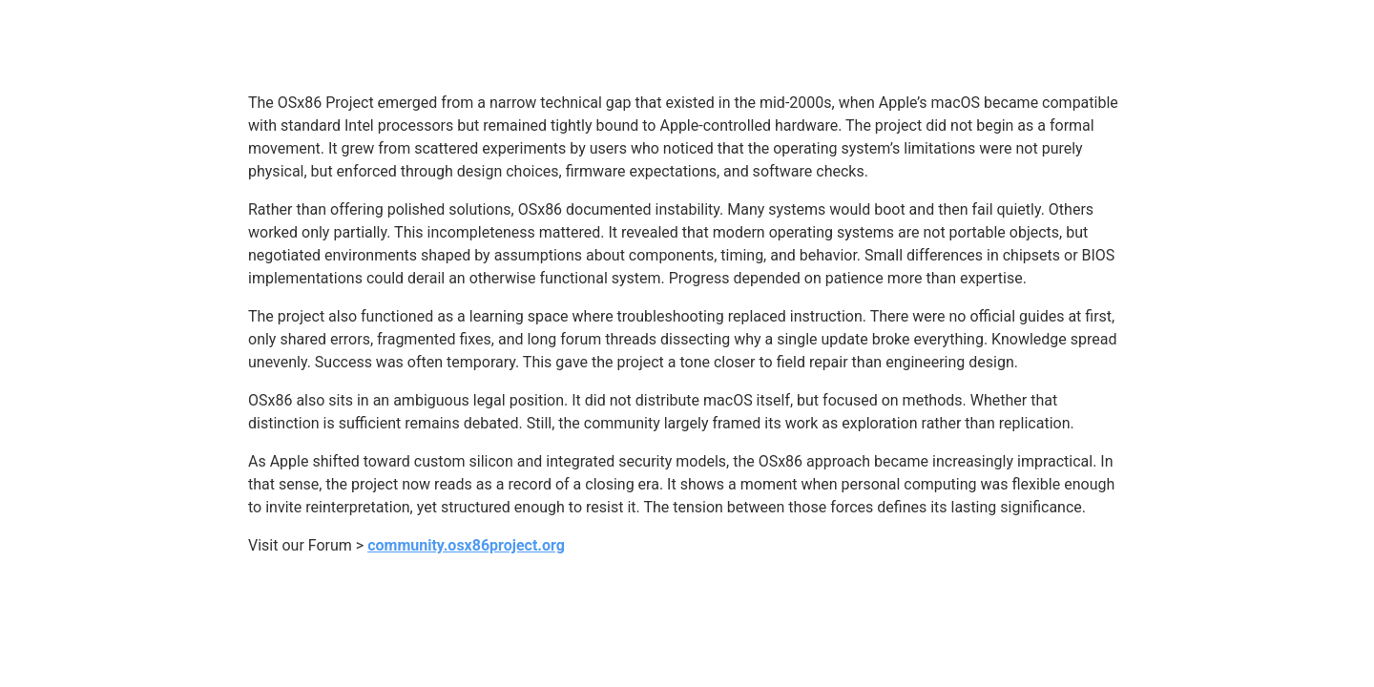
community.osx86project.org (466, 545)
